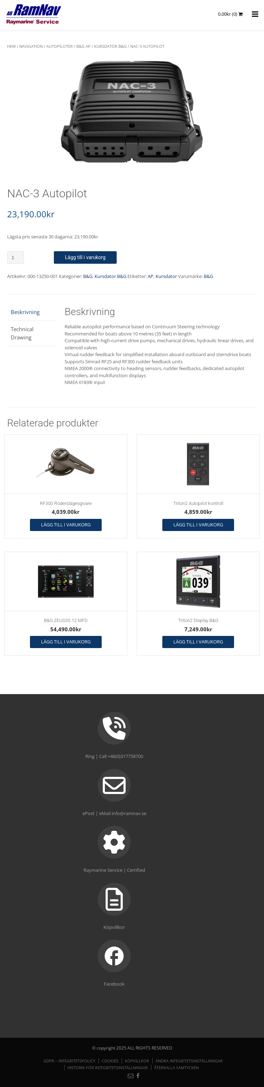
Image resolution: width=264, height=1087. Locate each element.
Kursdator (166, 276)
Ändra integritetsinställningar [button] (189, 1060)
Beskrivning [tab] (25, 311)
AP (150, 276)
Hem (11, 46)
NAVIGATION (31, 46)
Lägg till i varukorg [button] (66, 524)
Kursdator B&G (110, 46)
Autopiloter (59, 46)
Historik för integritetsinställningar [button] (107, 1067)
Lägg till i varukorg (85, 257)
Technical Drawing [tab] (22, 333)
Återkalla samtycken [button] (176, 1067)
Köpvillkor (137, 1060)
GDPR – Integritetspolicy (69, 1060)
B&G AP (83, 46)
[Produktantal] (15, 257)
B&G (87, 276)
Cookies (110, 1060)
